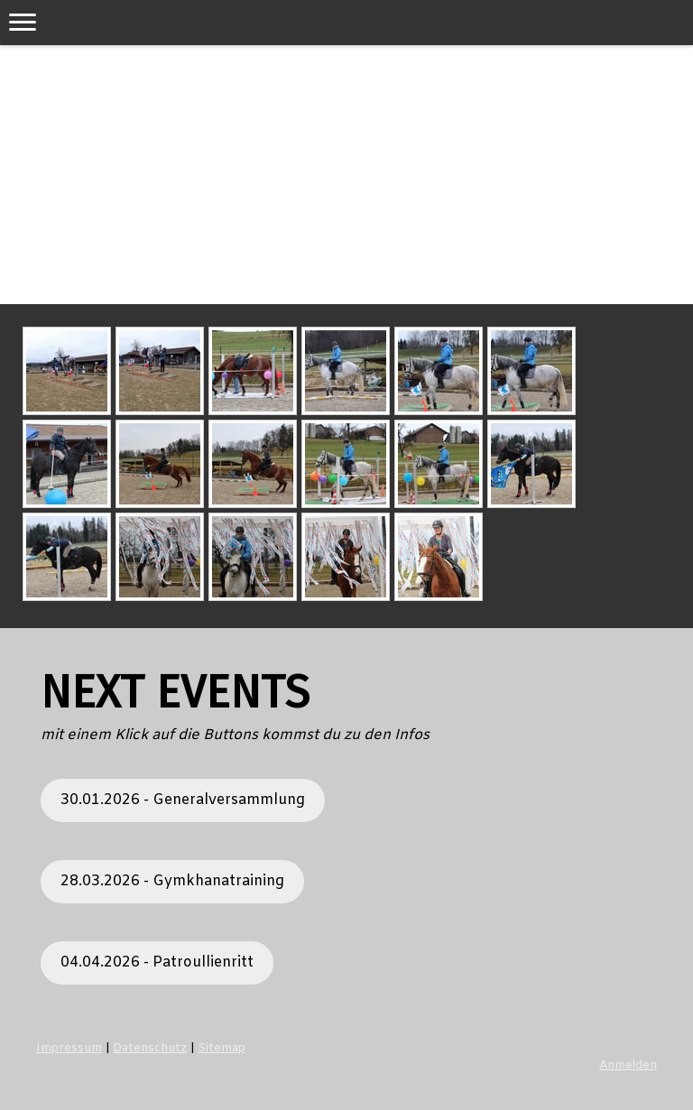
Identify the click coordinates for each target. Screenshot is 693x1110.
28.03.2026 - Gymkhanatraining (172, 881)
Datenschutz (150, 1048)
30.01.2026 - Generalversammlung (182, 800)
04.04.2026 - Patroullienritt (157, 962)
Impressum (69, 1048)
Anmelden (628, 1065)
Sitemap (221, 1048)
